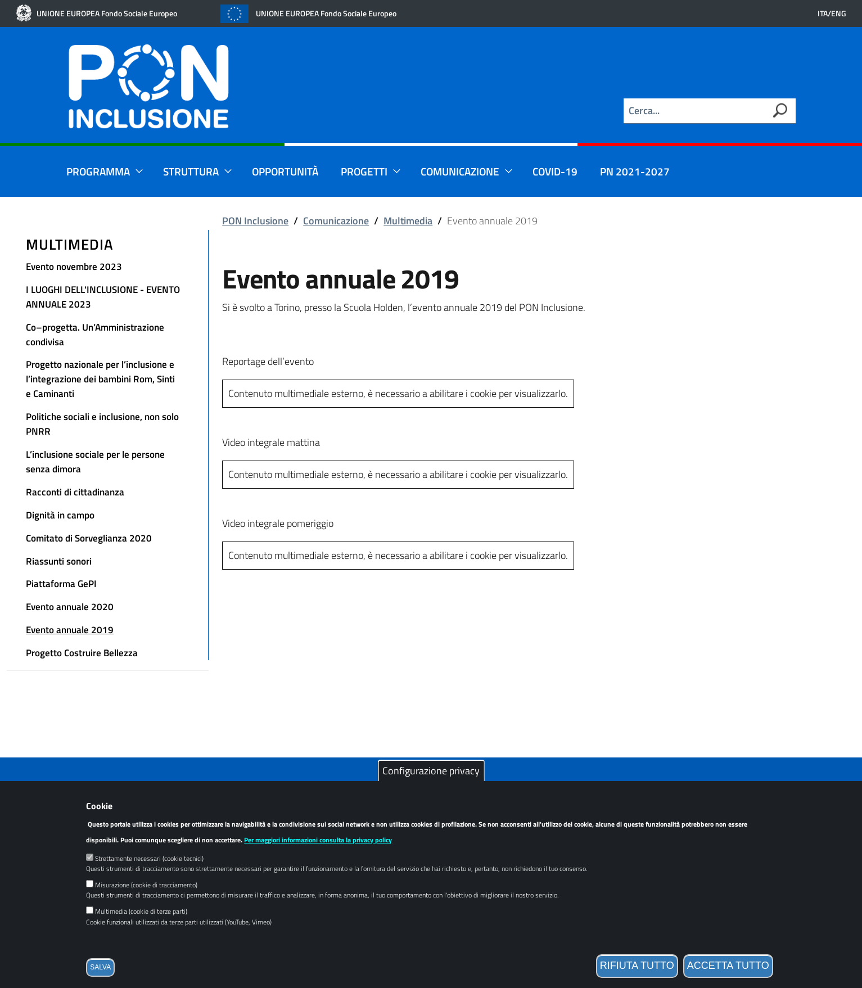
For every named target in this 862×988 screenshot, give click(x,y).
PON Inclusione (255, 220)
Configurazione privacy (431, 789)
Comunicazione (467, 171)
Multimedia (70, 244)
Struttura (197, 171)
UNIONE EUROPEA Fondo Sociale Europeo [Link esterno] (107, 13)
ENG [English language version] (838, 13)
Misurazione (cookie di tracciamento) (146, 903)
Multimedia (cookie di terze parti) (141, 929)
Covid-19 (554, 171)
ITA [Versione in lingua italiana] (823, 13)
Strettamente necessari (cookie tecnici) (149, 877)
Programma (104, 171)
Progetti (371, 171)
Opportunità (285, 171)
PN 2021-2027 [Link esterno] (635, 171)
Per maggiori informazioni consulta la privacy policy (318, 858)
